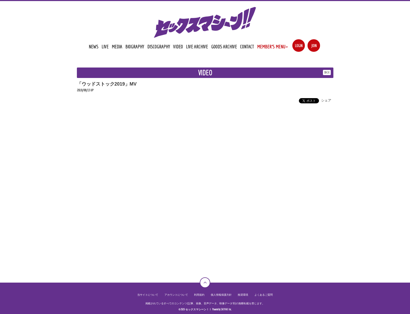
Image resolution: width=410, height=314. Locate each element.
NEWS (93, 46)
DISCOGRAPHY (158, 46)
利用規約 (199, 294)
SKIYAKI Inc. (226, 309)
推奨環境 (243, 294)
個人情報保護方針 (221, 294)
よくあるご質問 (263, 294)
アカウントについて (176, 294)
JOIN (314, 45)
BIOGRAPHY (134, 46)
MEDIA (117, 46)
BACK (326, 72)
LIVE (105, 46)
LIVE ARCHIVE (197, 46)
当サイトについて (147, 294)
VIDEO (178, 46)
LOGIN (299, 45)
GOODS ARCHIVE (224, 46)
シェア (326, 100)
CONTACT (247, 46)
